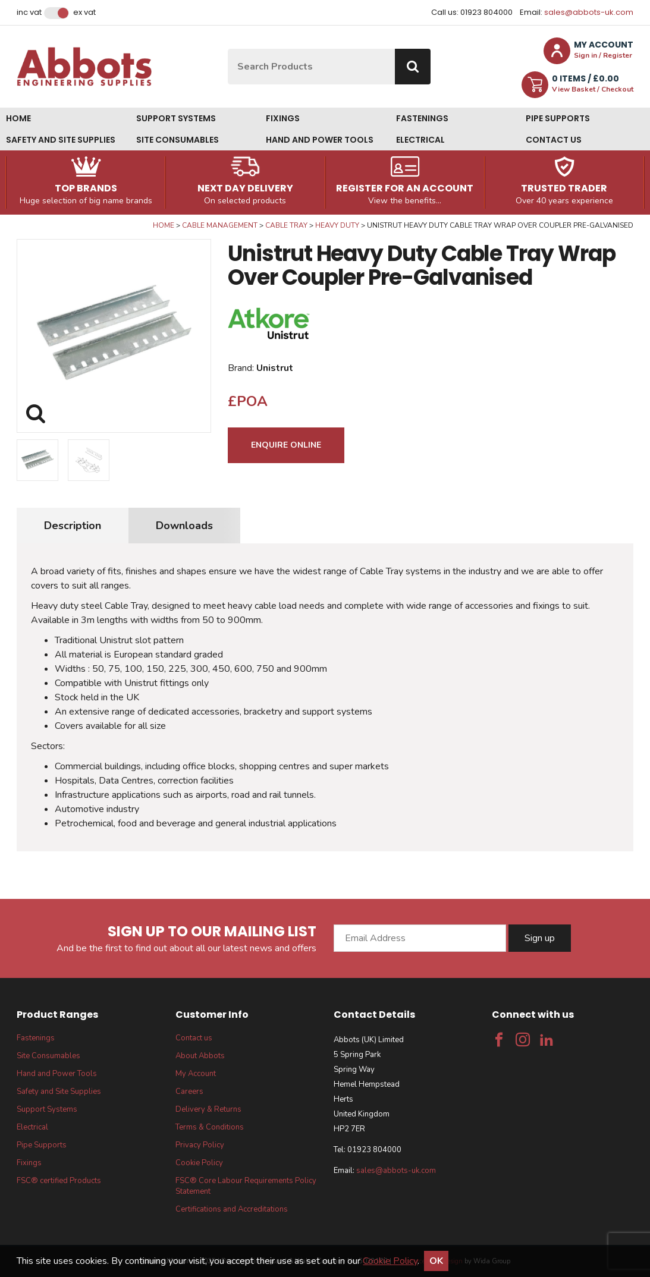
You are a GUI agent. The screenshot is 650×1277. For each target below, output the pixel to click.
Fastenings (422, 118)
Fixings (283, 118)
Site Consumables (177, 140)
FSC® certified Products (59, 1180)
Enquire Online (286, 445)
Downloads (184, 525)
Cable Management (220, 225)
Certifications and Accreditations (231, 1209)
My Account (195, 1073)
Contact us (554, 140)
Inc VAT (29, 12)
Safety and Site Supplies (60, 140)
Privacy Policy (199, 1145)
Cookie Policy (199, 1163)
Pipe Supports (558, 118)
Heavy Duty (337, 225)
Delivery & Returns (208, 1109)
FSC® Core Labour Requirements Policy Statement (245, 1186)
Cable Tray (286, 225)
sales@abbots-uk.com (588, 12)
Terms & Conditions (209, 1127)
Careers (189, 1091)
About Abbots (200, 1055)
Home (18, 118)
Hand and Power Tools (319, 140)
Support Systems (176, 118)
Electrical (420, 140)
